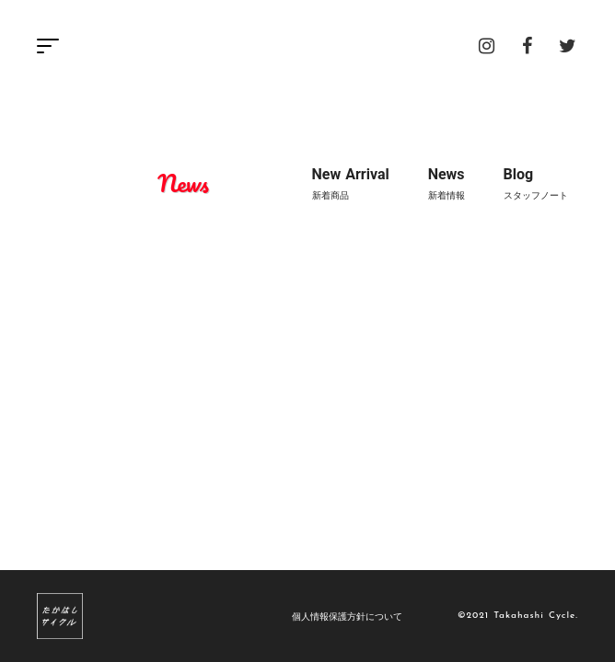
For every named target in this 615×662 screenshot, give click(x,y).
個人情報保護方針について (347, 616)
